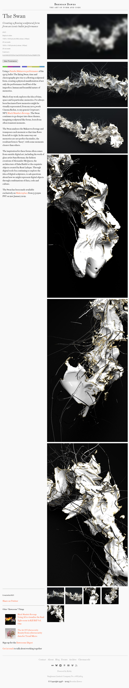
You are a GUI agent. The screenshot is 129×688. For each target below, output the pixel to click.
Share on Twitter (10, 601)
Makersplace (22, 193)
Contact (42, 660)
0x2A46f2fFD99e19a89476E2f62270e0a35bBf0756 (21, 55)
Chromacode (84, 660)
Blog (57, 660)
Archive (73, 660)
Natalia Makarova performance (24, 71)
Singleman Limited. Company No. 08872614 (65, 676)
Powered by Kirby (64, 671)
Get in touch (8, 649)
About (51, 660)
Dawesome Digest (24, 643)
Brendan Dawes (65, 4)
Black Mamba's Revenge (19, 113)
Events (64, 660)
